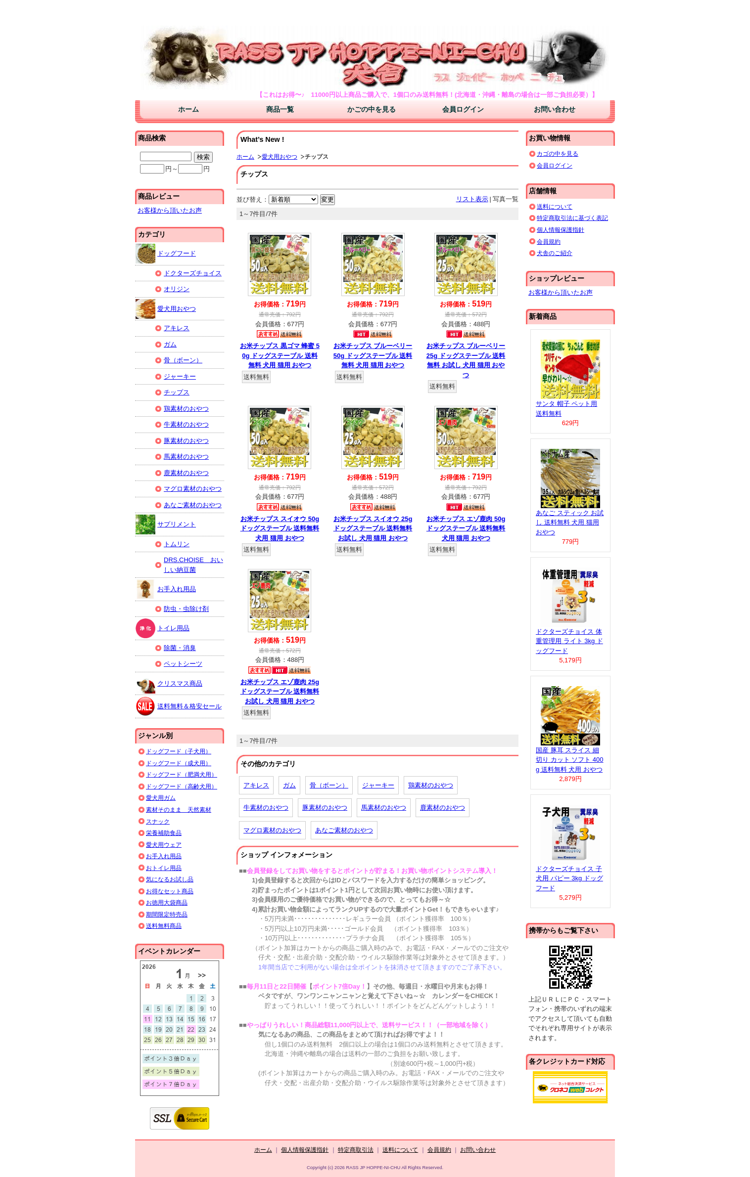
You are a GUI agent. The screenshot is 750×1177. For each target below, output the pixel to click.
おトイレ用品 (164, 868)
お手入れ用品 (166, 589)
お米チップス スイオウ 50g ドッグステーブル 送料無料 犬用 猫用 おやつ (280, 528)
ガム (289, 785)
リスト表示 (472, 199)
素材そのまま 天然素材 (178, 809)
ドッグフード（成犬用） (178, 763)
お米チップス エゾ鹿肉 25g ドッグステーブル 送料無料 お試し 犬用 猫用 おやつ (280, 691)
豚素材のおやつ (324, 807)
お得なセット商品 (169, 891)
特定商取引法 (356, 1149)
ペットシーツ (183, 663)
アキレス (256, 785)
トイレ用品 (162, 628)
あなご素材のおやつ (344, 830)
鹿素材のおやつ (442, 807)
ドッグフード (166, 253)
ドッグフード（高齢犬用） (181, 786)
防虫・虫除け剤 (186, 608)
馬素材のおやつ (383, 807)
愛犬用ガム (161, 797)
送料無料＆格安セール (179, 706)
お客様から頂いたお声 (170, 210)
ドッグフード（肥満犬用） (181, 774)
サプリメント (166, 524)
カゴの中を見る (557, 153)
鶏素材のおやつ (430, 785)
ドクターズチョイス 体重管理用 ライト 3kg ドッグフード (569, 641)
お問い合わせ (554, 109)
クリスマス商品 (169, 684)
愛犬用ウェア (164, 844)
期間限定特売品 (167, 914)
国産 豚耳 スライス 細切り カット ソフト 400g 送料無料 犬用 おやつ (570, 759)
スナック (158, 821)
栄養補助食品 (164, 832)
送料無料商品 (164, 925)
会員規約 (549, 241)
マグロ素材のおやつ (272, 830)
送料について (554, 206)
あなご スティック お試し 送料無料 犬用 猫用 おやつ (570, 522)
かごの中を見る (371, 109)
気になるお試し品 (169, 879)
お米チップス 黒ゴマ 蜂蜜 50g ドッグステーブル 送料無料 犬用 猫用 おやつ (280, 355)
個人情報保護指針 (560, 229)
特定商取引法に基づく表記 (572, 218)
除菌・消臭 (180, 648)
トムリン (176, 544)
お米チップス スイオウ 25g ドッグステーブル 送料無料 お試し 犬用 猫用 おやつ (373, 528)
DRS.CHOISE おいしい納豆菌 (193, 564)
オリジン (176, 289)
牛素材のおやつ (265, 807)
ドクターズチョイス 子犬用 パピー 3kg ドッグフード (569, 878)
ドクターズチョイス (193, 273)
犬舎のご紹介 (554, 253)
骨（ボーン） (329, 785)
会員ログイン (463, 109)
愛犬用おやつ (279, 156)
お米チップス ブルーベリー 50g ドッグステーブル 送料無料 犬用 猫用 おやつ (373, 355)
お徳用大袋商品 (167, 902)
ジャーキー (378, 785)
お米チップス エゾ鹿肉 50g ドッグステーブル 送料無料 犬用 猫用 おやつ (466, 528)
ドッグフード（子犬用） (178, 751)
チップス (176, 392)
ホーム (188, 109)
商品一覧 (280, 109)
